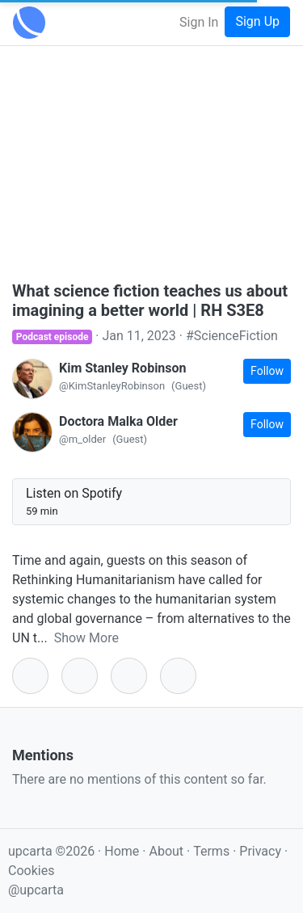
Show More (86, 638)
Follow (267, 370)
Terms (213, 851)
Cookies (31, 870)
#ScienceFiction (232, 335)
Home (121, 851)
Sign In (198, 22)
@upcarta (36, 890)
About (166, 851)
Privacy (261, 851)
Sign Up (257, 21)
